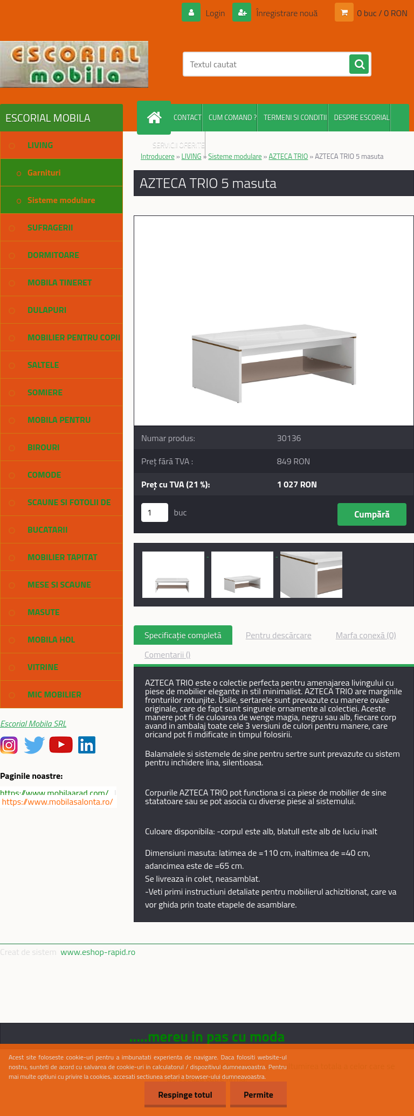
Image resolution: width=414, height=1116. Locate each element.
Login (215, 12)
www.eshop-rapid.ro (97, 951)
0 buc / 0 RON (382, 12)
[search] (359, 64)
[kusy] (154, 512)
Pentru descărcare (279, 635)
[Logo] (74, 64)
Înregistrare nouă (286, 12)
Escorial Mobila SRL (33, 723)
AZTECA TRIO (288, 156)
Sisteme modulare (234, 156)
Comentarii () (167, 654)
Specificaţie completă (183, 635)
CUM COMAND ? (233, 117)
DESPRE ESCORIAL (362, 117)
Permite (258, 1094)
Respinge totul (185, 1094)
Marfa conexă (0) (366, 635)
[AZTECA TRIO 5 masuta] (273, 220)
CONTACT (188, 117)
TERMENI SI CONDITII (295, 117)
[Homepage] (156, 117)
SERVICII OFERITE (179, 145)
